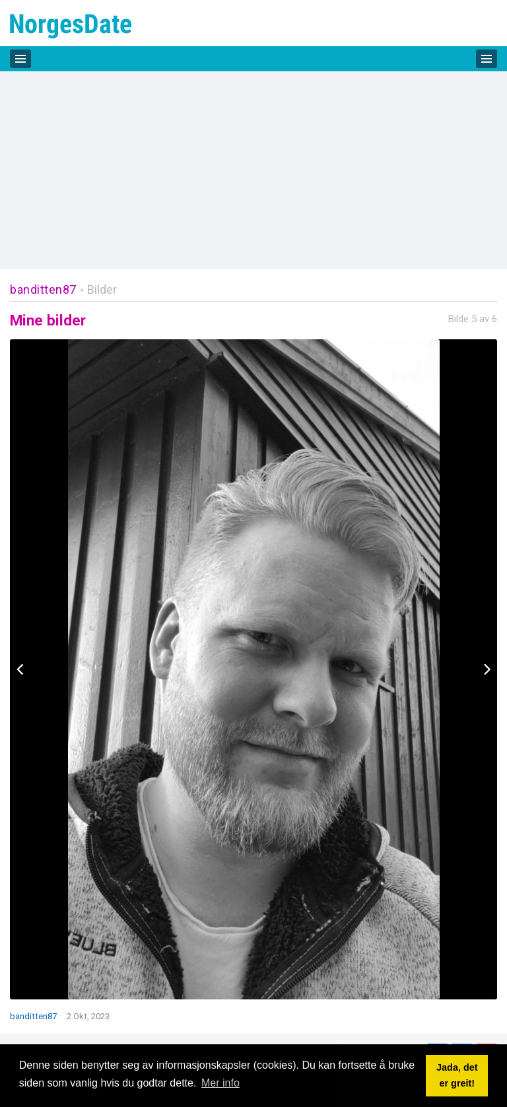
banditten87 (43, 289)
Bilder (102, 289)
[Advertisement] (253, 170)
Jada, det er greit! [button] (456, 1075)
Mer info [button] (220, 1083)
